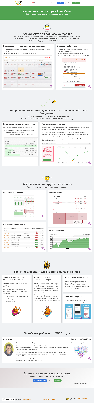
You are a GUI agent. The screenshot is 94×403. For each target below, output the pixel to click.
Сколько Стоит (45, 3)
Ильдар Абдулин (27, 399)
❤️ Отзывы (35, 3)
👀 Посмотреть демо (40, 380)
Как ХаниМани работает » (81, 383)
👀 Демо (60, 3)
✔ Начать (76, 3)
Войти (68, 3)
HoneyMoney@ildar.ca (81, 398)
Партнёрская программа (48, 399)
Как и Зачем (27, 3)
